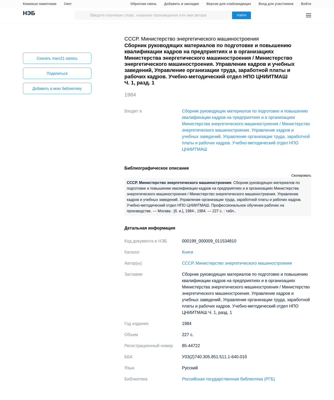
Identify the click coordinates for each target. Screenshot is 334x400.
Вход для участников (276, 4)
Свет (68, 4)
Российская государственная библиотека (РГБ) (228, 379)
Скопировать (301, 175)
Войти (306, 4)
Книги (187, 252)
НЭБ (29, 13)
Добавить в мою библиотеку (57, 89)
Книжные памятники (39, 4)
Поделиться (57, 73)
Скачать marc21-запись (57, 58)
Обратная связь (144, 4)
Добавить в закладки (181, 4)
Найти (241, 15)
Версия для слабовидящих (229, 4)
